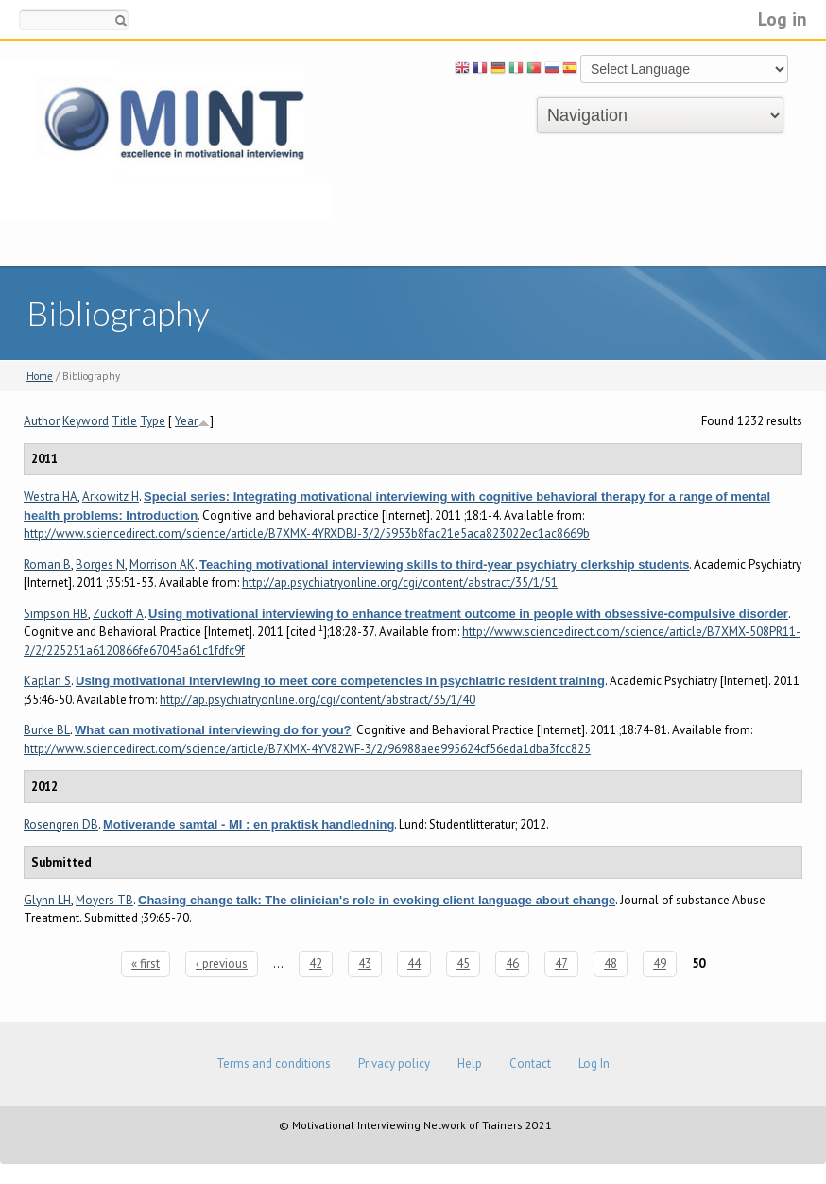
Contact (530, 1063)
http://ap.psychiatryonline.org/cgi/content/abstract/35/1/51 (400, 583)
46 (512, 963)
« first (145, 963)
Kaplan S (47, 681)
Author (42, 421)
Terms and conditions (273, 1063)
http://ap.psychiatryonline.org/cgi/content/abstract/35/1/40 (317, 700)
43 (364, 963)
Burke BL (47, 730)
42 (315, 963)
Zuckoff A (118, 614)
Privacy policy (394, 1063)
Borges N (100, 565)
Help (469, 1063)
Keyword (85, 421)
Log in (782, 18)
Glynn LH (47, 900)
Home (39, 376)
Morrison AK (162, 565)
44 (414, 963)
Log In (594, 1063)
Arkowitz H (110, 497)
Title (124, 421)
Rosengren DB (61, 824)
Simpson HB (56, 614)
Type (152, 421)
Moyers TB (104, 900)
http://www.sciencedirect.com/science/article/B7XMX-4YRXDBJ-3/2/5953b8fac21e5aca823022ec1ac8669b (307, 533)
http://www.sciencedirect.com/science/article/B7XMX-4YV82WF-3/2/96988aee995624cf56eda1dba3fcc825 (307, 749)
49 (659, 963)
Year (186, 421)
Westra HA (50, 497)
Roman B (47, 565)
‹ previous (222, 963)
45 (463, 963)
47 (561, 963)
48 (610, 963)
